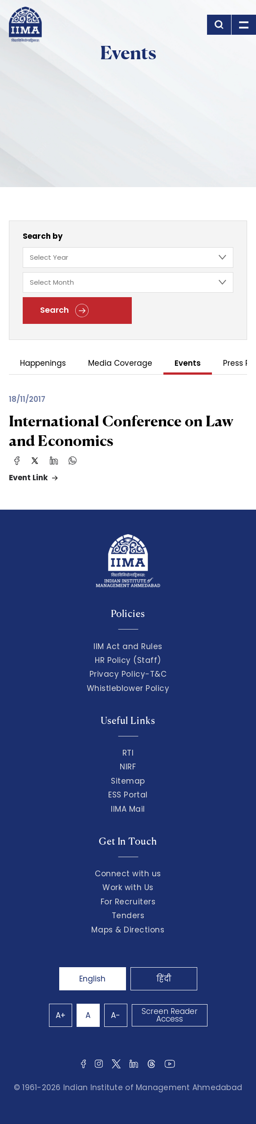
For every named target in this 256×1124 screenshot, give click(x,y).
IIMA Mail (128, 809)
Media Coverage (120, 363)
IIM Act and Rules (128, 646)
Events (188, 363)
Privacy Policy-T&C (128, 674)
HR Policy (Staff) (128, 660)
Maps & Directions (127, 929)
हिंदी (163, 978)
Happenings (43, 363)
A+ (60, 1015)
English (92, 978)
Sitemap (128, 781)
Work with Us (127, 887)
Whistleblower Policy (128, 688)
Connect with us (128, 873)
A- (115, 1015)
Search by (43, 236)
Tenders (128, 915)
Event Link (28, 478)
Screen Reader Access (170, 1015)
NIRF (128, 766)
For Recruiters (128, 901)
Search (64, 310)
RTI (128, 753)
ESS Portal (127, 794)
